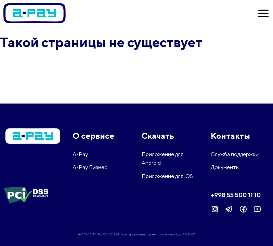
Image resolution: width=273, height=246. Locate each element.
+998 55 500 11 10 (236, 195)
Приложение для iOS (167, 176)
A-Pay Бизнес (90, 167)
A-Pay (80, 154)
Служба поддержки (235, 154)
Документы (225, 167)
